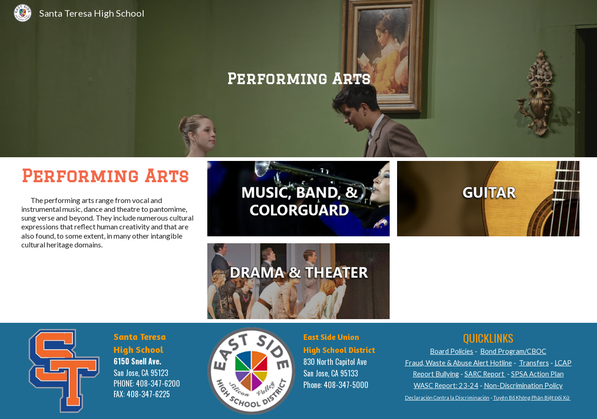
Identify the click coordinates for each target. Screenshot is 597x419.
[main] (299, 78)
